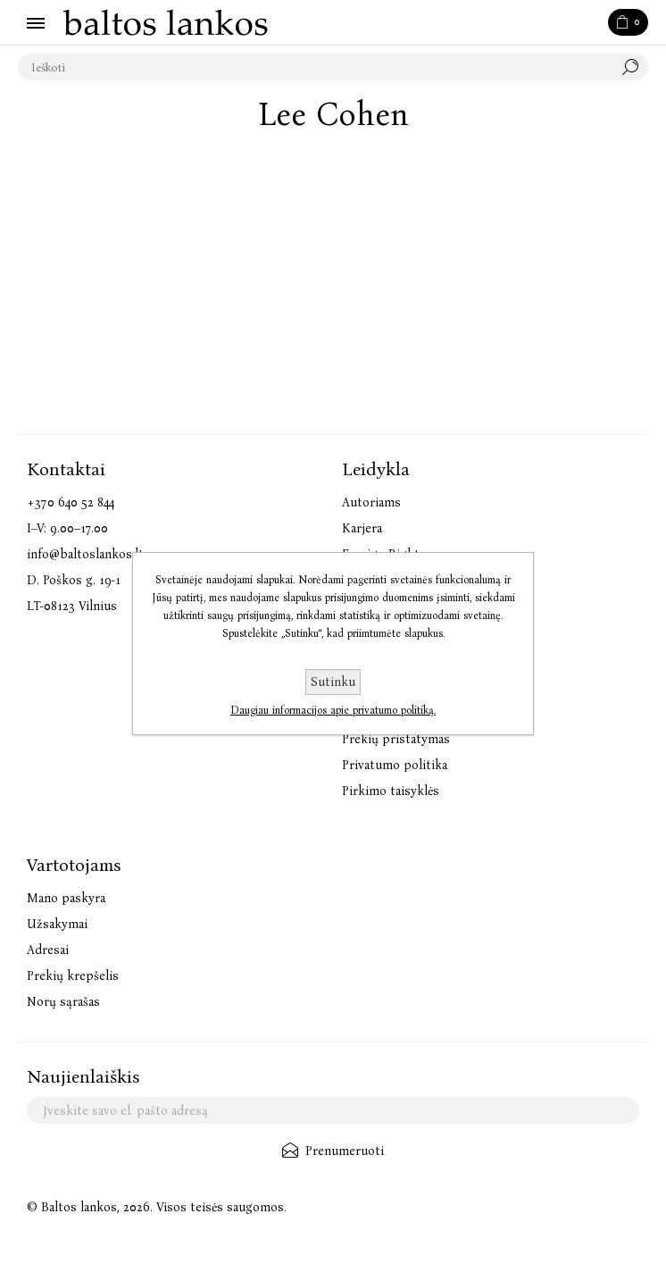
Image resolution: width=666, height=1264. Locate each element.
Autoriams (371, 502)
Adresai (48, 950)
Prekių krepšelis (73, 976)
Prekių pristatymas (396, 739)
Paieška (634, 67)
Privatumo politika (394, 765)
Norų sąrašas (63, 1001)
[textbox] (315, 67)
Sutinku (333, 682)
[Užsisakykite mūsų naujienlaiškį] (333, 1110)
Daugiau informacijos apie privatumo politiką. (333, 710)
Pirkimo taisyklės (390, 791)
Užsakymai (57, 924)
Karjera (362, 528)
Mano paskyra (66, 898)
